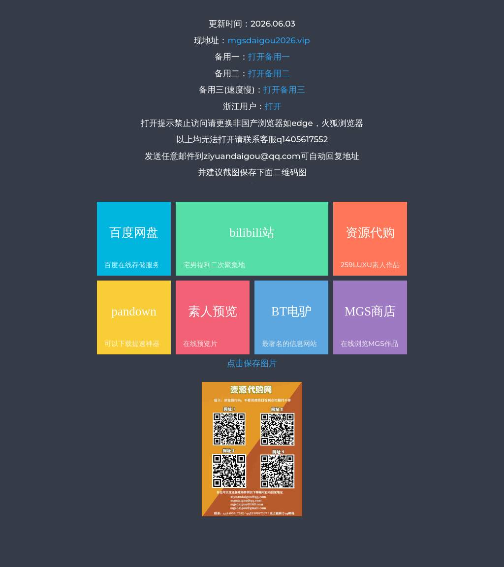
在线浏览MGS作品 (369, 343)
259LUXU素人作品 (370, 264)
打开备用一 (269, 57)
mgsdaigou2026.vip (268, 40)
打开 (273, 106)
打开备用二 (269, 73)
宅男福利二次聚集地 (214, 264)
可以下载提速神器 (131, 343)
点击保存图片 (252, 363)
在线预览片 (200, 343)
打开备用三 (284, 89)
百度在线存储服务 (131, 264)
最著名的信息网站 (289, 343)
